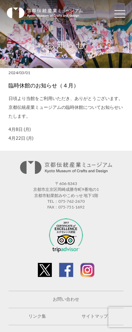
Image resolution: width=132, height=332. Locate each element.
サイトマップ (95, 316)
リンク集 (37, 316)
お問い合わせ (66, 299)
